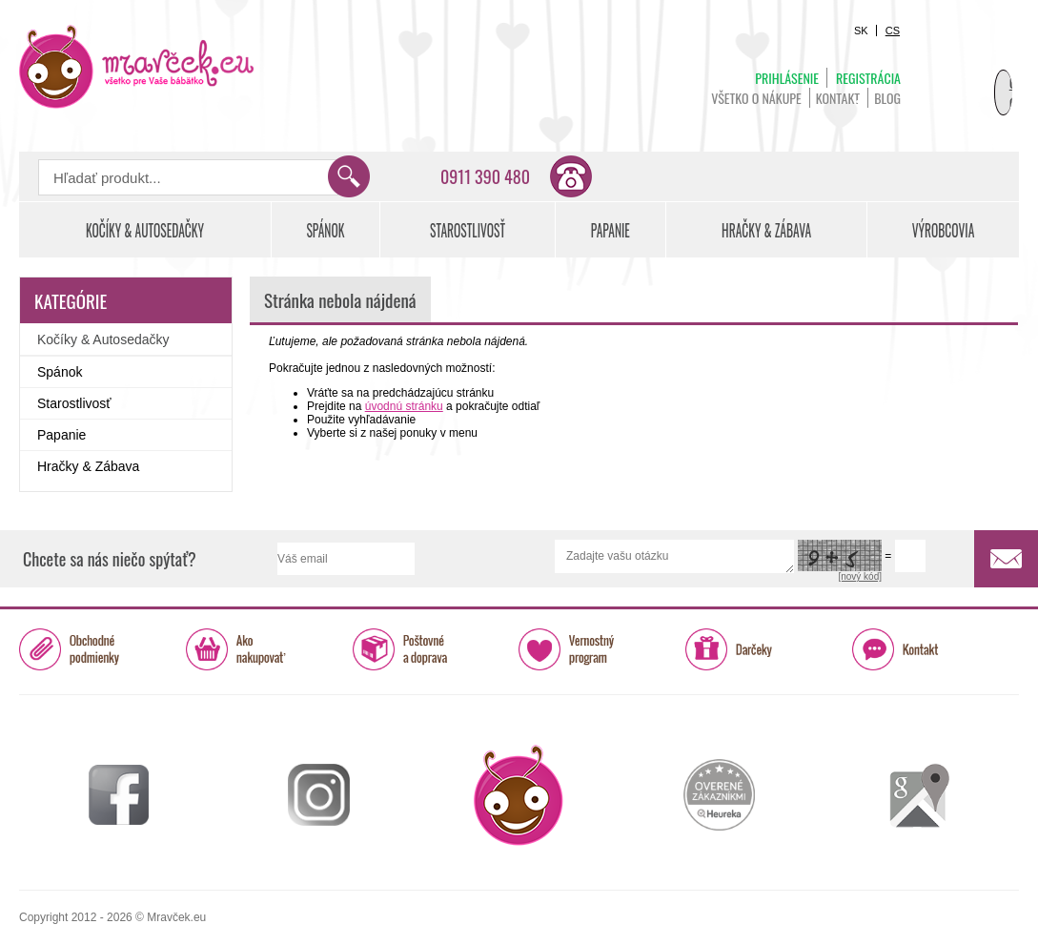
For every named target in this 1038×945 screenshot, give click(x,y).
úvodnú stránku (404, 406)
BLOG (887, 98)
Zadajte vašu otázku (674, 556)
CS (892, 30)
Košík (971, 72)
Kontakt (838, 98)
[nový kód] (860, 576)
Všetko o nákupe (756, 98)
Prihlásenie (787, 78)
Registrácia (868, 78)
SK (861, 30)
